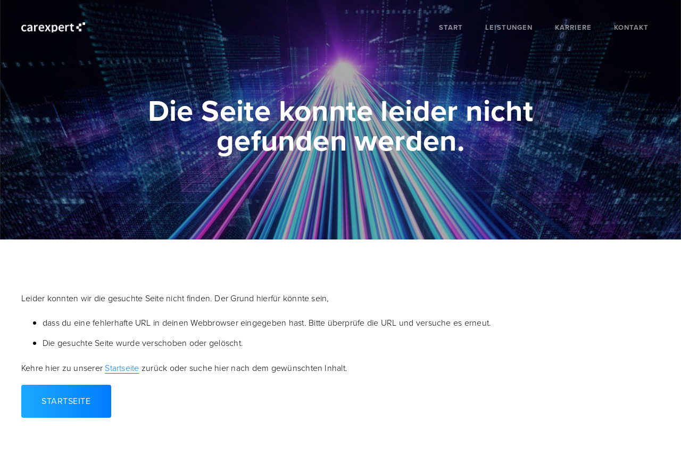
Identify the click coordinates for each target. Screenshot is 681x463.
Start (451, 27)
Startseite (122, 368)
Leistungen (509, 27)
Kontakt (631, 27)
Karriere (573, 27)
